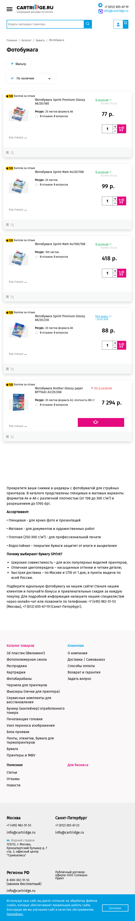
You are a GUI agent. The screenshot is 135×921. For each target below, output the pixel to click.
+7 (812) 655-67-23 (67, 825)
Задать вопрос (79, 679)
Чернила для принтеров (27, 685)
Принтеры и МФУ (21, 755)
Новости (14, 785)
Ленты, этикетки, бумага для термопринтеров (30, 740)
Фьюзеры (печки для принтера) (33, 691)
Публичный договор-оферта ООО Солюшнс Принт (71, 875)
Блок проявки (18, 732)
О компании (77, 653)
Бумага (12, 749)
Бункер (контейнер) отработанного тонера (36, 710)
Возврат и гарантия (84, 672)
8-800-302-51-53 (18, 880)
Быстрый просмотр (19, 116)
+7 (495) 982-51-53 (19, 825)
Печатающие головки (25, 719)
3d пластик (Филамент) (26, 653)
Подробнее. (37, 914)
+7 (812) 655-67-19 (116, 7)
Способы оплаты (81, 666)
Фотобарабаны (19, 679)
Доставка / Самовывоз (86, 659)
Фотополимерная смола (27, 659)
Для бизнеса (78, 765)
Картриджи (16, 672)
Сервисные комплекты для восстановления (29, 700)
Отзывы (13, 779)
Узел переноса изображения (31, 725)
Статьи (12, 772)
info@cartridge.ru (116, 11)
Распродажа (17, 666)
